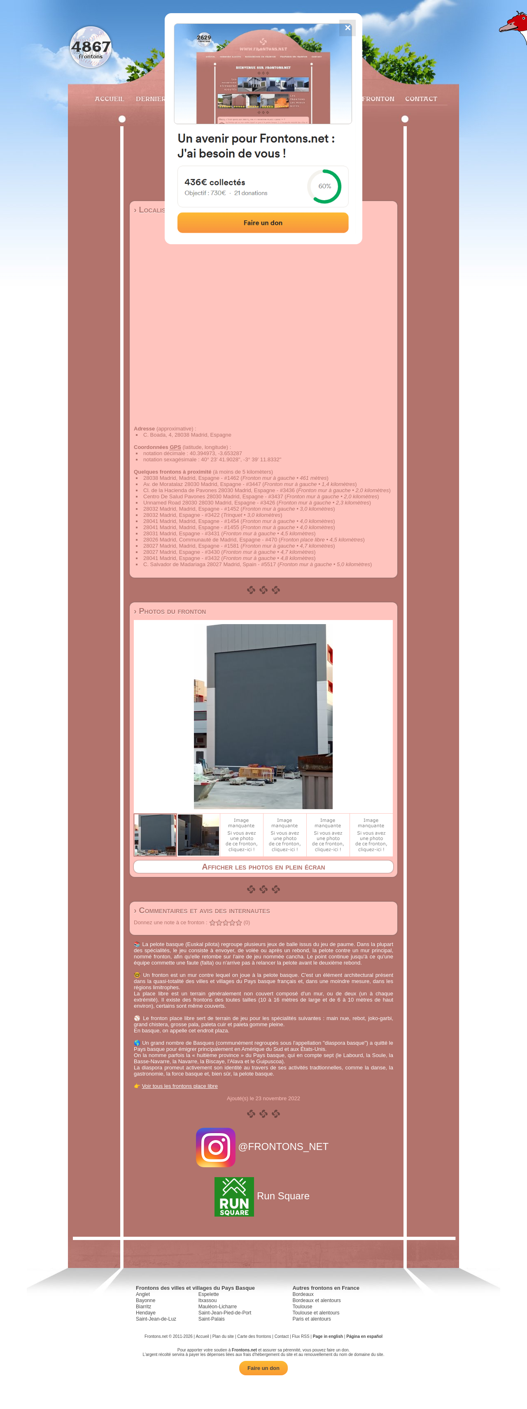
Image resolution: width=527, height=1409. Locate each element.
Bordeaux (302, 1294)
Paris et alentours (311, 1319)
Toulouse (302, 1307)
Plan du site (223, 1336)
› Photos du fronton (170, 610)
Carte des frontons (254, 1336)
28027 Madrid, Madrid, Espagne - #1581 (191, 546)
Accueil (109, 99)
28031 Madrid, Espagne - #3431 (181, 533)
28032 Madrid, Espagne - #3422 (181, 515)
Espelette (208, 1294)
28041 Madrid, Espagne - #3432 (181, 558)
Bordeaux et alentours (316, 1300)
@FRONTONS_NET (263, 1146)
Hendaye (146, 1313)
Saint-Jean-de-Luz (156, 1319)
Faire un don (263, 1368)
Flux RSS (300, 1336)
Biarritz (143, 1307)
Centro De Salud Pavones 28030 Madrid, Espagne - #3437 (213, 496)
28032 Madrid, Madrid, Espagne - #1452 (191, 509)
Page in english (328, 1336)
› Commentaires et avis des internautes (202, 910)
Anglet (143, 1294)
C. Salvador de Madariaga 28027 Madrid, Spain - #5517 (209, 564)
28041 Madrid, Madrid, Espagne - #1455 (191, 527)
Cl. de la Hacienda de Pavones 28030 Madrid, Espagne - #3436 (219, 490)
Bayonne (145, 1300)
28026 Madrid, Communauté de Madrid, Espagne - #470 (210, 540)
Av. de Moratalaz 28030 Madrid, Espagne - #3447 (202, 484)
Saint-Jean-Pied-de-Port (225, 1313)
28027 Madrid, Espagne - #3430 (181, 552)
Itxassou (207, 1300)
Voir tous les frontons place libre (180, 1086)
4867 (91, 46)
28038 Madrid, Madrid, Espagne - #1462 (191, 478)
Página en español (364, 1336)
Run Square (263, 1195)
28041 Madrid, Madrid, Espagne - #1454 (191, 521)
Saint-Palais (211, 1319)
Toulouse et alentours (315, 1313)
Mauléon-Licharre (217, 1307)
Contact (420, 99)
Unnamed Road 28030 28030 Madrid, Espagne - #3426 (209, 503)
